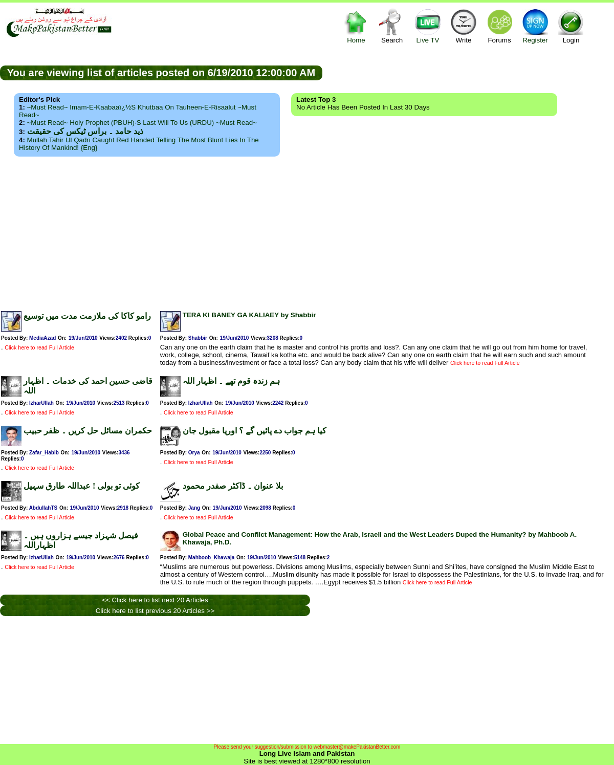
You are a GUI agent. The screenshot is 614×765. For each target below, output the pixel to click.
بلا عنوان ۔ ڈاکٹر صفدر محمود (233, 486)
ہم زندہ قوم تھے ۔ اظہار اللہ (231, 381)
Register (535, 26)
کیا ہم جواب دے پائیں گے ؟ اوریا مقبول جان (254, 430)
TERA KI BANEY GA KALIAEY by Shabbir (249, 315)
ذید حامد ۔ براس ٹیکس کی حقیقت (85, 131)
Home (356, 26)
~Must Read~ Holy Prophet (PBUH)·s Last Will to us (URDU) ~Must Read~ (142, 122)
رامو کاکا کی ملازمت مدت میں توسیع (87, 316)
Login (571, 26)
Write (463, 26)
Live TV (428, 26)
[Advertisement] (307, 230)
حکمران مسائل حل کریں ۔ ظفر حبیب (88, 430)
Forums (499, 26)
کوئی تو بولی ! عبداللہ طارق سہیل (82, 486)
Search (392, 26)
